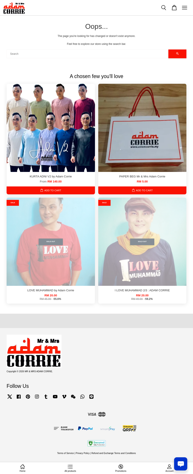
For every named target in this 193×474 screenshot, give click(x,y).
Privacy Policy (82, 453)
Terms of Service (65, 453)
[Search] (87, 53)
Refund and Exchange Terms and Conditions (113, 453)
